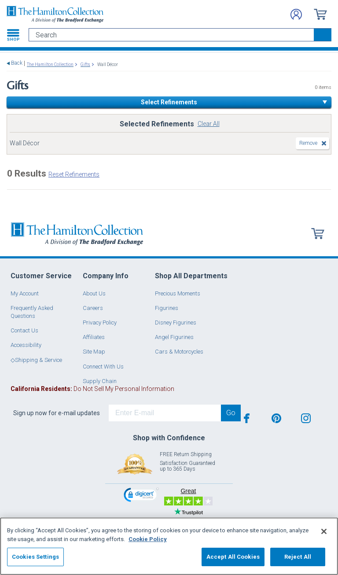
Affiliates (94, 337)
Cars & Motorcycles (179, 351)
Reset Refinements (73, 174)
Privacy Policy (100, 322)
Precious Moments (177, 293)
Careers (93, 308)
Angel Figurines (174, 337)
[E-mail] (165, 413)
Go (230, 413)
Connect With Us (103, 366)
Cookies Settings (35, 556)
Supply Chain (100, 381)
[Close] (324, 531)
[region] (169, 546)
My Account (25, 293)
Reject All (297, 556)
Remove (308, 143)
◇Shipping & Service (36, 360)
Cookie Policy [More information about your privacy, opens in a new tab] (148, 539)
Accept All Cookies (233, 556)
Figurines (166, 308)
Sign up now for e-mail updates (56, 413)
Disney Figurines (175, 322)
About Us (94, 293)
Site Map (94, 351)
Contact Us (24, 330)
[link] (141, 496)
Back (16, 63)
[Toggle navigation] (13, 34)
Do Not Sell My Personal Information (92, 388)
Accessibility (26, 345)
